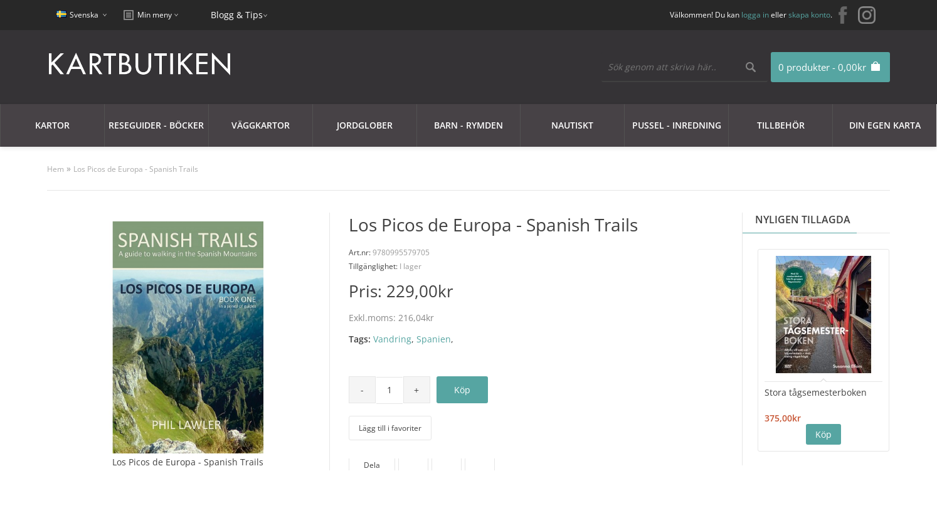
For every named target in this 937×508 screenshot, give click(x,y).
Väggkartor (260, 125)
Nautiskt (572, 125)
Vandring (392, 339)
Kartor (52, 125)
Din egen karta (885, 125)
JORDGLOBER (365, 125)
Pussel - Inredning (676, 125)
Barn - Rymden (468, 125)
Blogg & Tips (237, 15)
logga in (755, 14)
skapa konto (809, 14)
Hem (55, 169)
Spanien (433, 339)
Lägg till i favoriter (390, 428)
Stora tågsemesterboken (816, 392)
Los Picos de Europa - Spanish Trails (135, 169)
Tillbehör (781, 125)
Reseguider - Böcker (156, 125)
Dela (372, 465)
